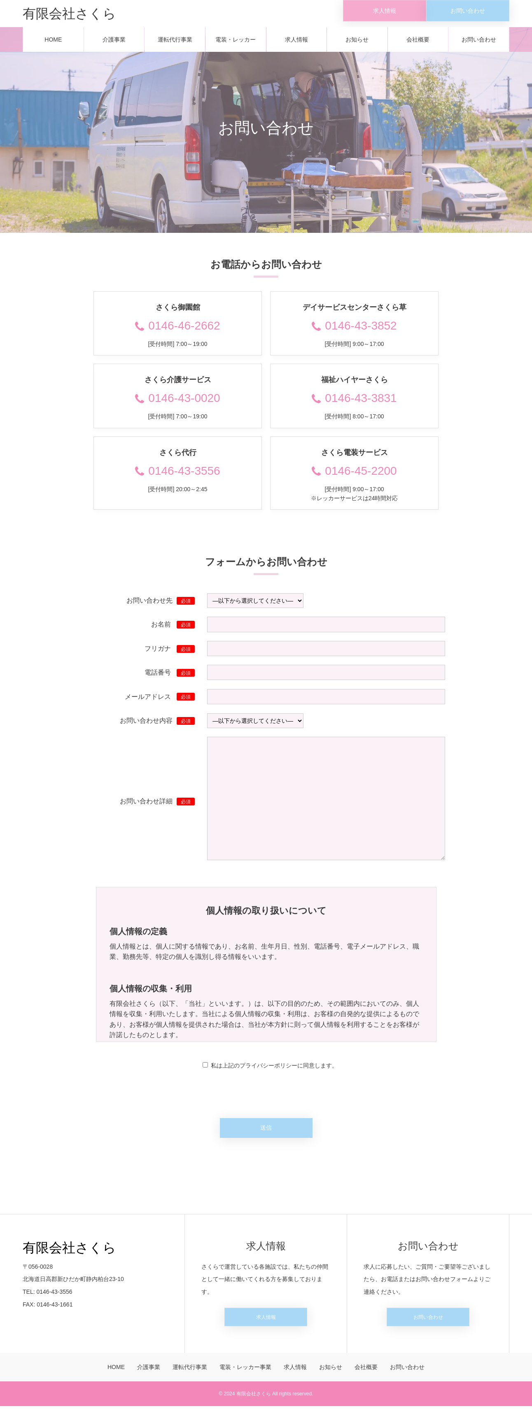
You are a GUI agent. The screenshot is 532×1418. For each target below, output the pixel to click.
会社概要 (417, 45)
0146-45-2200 (354, 476)
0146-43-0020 (177, 404)
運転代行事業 (175, 45)
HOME (53, 45)
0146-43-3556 (177, 476)
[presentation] (266, 1095)
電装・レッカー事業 (235, 50)
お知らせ (357, 45)
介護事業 (114, 45)
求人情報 (296, 45)
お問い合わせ (479, 45)
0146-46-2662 (177, 331)
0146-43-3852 (354, 331)
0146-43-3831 (354, 404)
